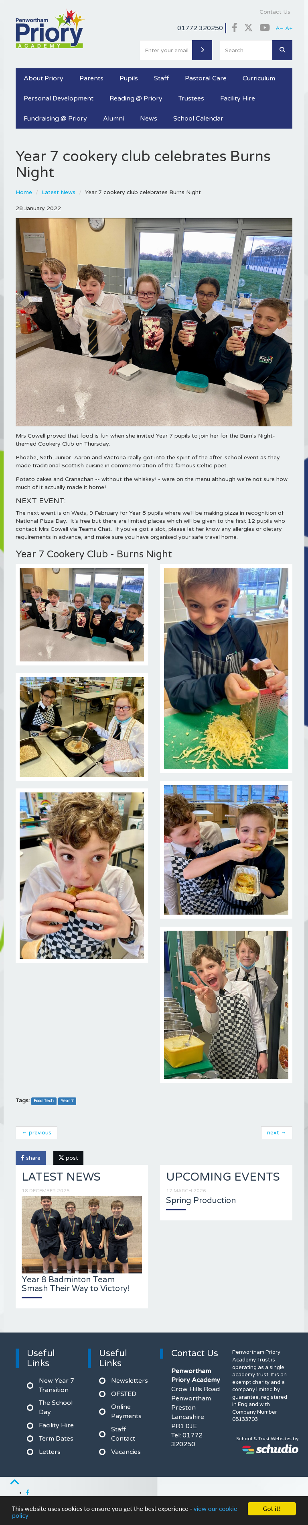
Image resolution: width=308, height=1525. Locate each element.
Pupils (129, 78)
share (31, 1157)
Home (24, 192)
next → (276, 1132)
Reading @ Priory (135, 98)
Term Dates (56, 1439)
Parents (91, 78)
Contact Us (274, 11)
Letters (50, 1452)
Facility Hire (237, 98)
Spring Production (201, 1201)
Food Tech (44, 1100)
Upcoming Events (223, 1177)
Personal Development (58, 98)
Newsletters (129, 1381)
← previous (36, 1132)
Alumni (113, 119)
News (148, 119)
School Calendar (198, 119)
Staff (161, 78)
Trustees (191, 98)
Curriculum (259, 78)
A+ (288, 28)
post (68, 1157)
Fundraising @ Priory (55, 119)
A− (280, 28)
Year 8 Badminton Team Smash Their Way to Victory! (76, 1284)
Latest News (58, 192)
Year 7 (67, 1100)
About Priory (43, 78)
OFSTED (123, 1394)
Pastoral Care (206, 78)
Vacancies (126, 1452)
